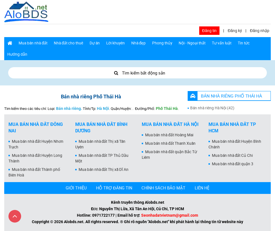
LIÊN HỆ (202, 188)
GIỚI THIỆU (76, 188)
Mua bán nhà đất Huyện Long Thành (35, 158)
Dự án (95, 43)
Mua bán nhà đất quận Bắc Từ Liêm (169, 154)
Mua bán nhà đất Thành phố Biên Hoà (34, 172)
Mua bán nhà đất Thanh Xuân (170, 143)
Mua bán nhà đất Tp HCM (232, 127)
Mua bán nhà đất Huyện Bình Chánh (235, 144)
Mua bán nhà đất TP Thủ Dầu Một (102, 158)
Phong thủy (162, 43)
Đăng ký (235, 30)
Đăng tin (209, 30)
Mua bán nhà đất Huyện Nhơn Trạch (35, 144)
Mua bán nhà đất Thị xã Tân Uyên (100, 144)
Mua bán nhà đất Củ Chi (232, 155)
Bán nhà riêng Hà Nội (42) (212, 107)
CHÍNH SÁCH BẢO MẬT (163, 188)
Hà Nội (103, 108)
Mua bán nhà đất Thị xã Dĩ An (104, 169)
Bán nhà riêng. (69, 108)
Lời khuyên (115, 43)
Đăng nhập (259, 30)
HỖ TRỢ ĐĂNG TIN (114, 188)
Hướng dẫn (17, 54)
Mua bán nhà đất (33, 43)
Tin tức (244, 43)
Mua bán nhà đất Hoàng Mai (169, 134)
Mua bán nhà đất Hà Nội (170, 124)
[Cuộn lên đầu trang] (14, 216)
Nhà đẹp (138, 43)
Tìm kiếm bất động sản (137, 73)
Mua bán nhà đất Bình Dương (101, 127)
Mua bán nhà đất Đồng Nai (35, 127)
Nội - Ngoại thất (192, 43)
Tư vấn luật (221, 43)
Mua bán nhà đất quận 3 (233, 163)
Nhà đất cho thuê (68, 43)
